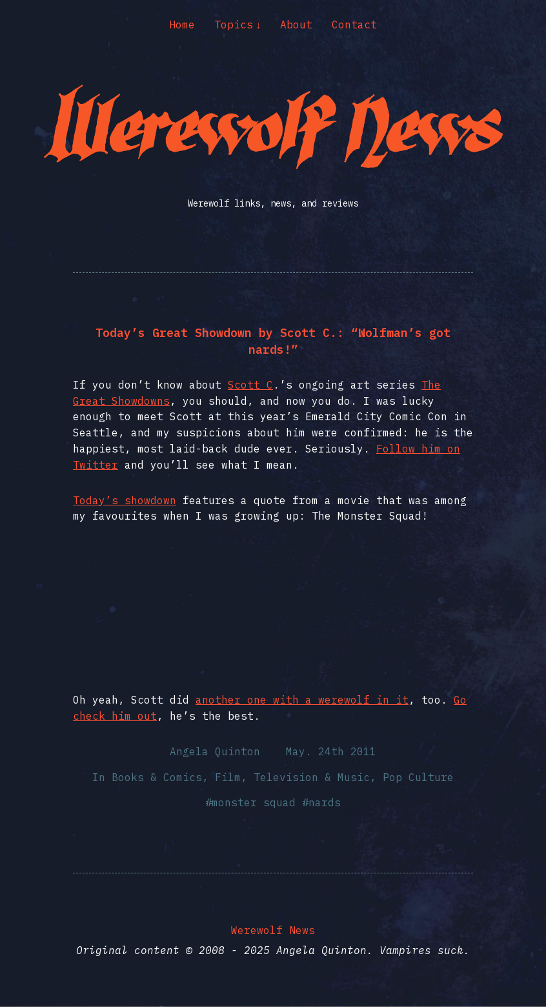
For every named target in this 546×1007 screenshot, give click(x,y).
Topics (233, 24)
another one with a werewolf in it (302, 699)
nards (324, 802)
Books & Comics (157, 777)
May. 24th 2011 (331, 751)
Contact (354, 24)
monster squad (254, 802)
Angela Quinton (215, 751)
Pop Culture (418, 777)
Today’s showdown (124, 500)
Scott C (250, 384)
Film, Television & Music (292, 777)
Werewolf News (273, 930)
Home (182, 24)
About (296, 24)
